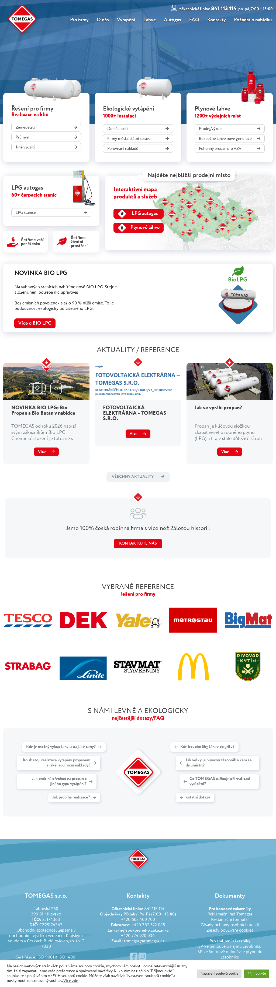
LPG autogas (27, 188)
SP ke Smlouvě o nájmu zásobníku (229, 947)
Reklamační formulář (230, 920)
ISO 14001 (67, 957)
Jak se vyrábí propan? (218, 407)
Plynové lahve (212, 109)
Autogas (172, 19)
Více (42, 452)
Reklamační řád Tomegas (230, 914)
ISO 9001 (45, 957)
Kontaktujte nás (138, 543)
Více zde (70, 981)
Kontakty (217, 19)
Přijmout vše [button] (256, 973)
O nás (102, 19)
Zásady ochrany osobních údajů (230, 925)
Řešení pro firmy (32, 109)
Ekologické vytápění (128, 109)
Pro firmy (78, 19)
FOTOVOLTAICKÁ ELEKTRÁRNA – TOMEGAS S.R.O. (134, 413)
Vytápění (125, 19)
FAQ (194, 19)
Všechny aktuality (138, 476)
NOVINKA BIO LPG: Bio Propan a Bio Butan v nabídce (43, 410)
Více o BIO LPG (34, 323)
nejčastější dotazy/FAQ (138, 718)
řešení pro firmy (138, 594)
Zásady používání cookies (229, 930)
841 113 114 (227, 9)
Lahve (149, 19)
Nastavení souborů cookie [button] (219, 973)
